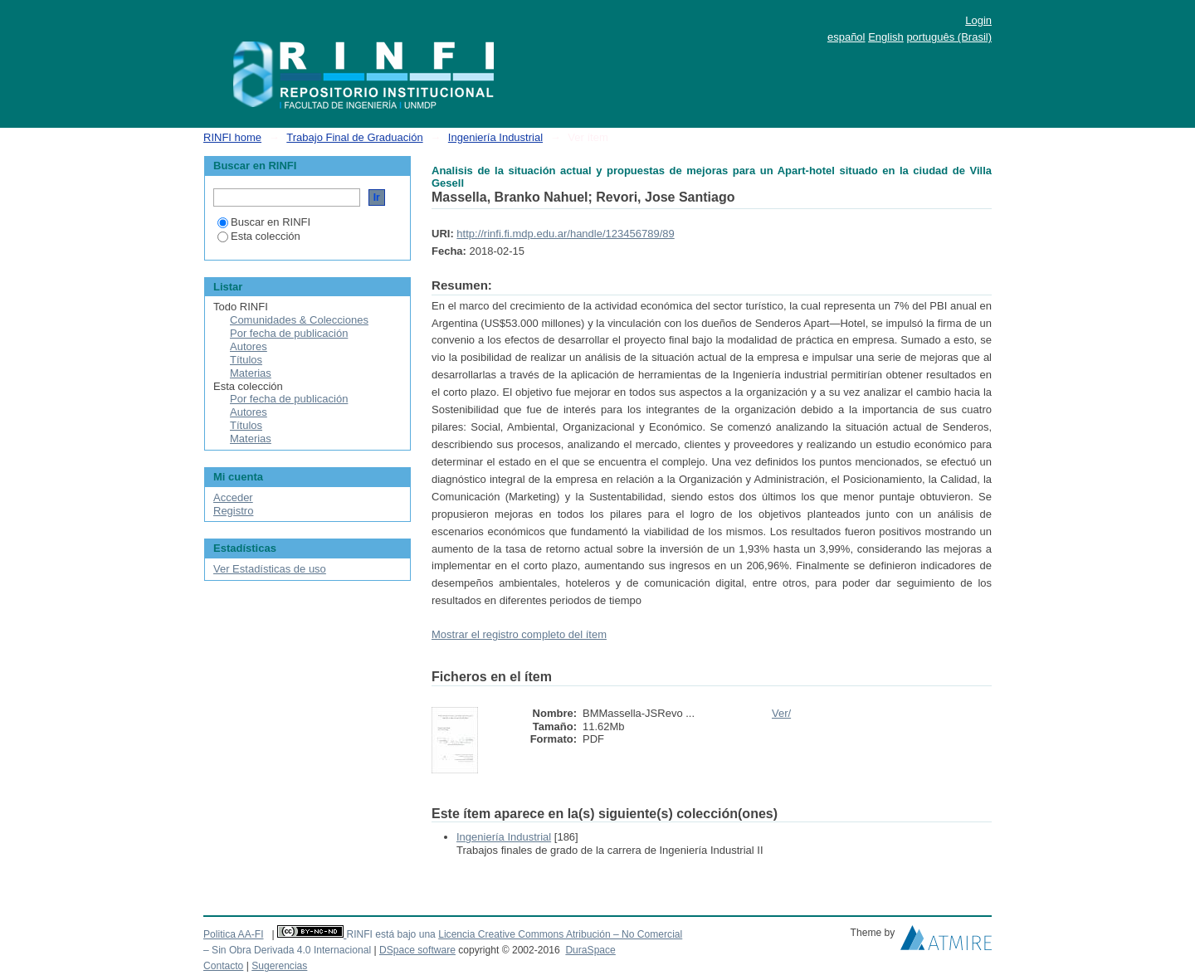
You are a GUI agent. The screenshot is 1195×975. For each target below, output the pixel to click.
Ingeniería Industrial (495, 137)
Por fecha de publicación (289, 333)
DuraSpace (590, 950)
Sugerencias (279, 966)
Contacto (223, 966)
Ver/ (781, 713)
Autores (248, 346)
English (886, 37)
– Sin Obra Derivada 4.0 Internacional (287, 950)
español (846, 37)
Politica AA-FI (233, 934)
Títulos (246, 359)
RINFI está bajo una (390, 934)
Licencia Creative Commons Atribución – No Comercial (560, 934)
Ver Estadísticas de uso (269, 569)
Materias (250, 373)
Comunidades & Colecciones (299, 320)
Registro (233, 511)
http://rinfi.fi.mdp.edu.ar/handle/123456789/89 (565, 233)
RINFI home (232, 137)
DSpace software (417, 950)
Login (978, 20)
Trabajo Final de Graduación (354, 137)
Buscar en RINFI (263, 222)
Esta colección (258, 236)
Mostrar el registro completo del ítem (519, 634)
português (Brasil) (949, 37)
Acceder (233, 497)
